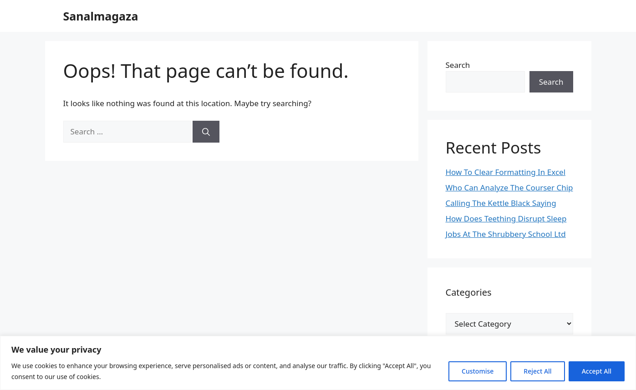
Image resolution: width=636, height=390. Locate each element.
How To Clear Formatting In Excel (506, 172)
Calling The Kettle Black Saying (501, 203)
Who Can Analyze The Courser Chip (509, 187)
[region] (318, 363)
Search (458, 65)
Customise (478, 371)
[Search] (206, 132)
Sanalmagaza (100, 16)
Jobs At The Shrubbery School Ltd (506, 234)
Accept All (596, 371)
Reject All (537, 371)
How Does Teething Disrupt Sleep (506, 218)
